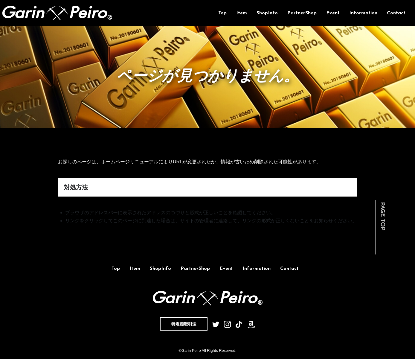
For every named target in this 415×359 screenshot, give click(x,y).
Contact (396, 13)
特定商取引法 (183, 324)
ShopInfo (267, 13)
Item (241, 13)
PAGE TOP (382, 216)
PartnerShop (302, 13)
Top (222, 13)
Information (363, 13)
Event (333, 13)
